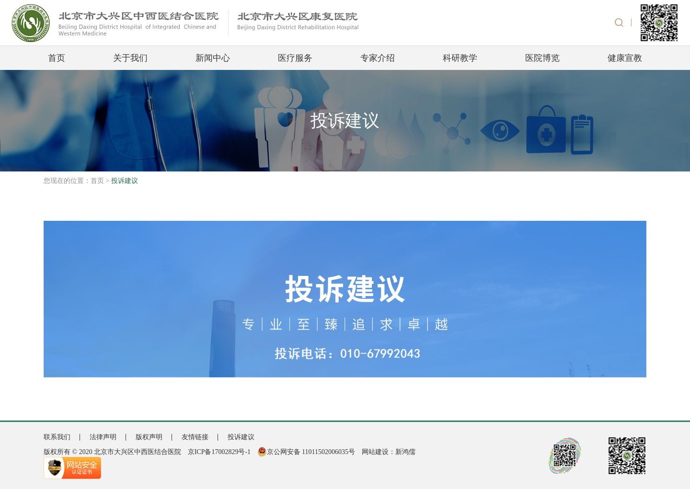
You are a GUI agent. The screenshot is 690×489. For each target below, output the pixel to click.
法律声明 (103, 437)
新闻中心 (213, 58)
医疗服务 (295, 58)
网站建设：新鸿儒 (388, 451)
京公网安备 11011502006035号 (306, 451)
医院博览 (542, 58)
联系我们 (57, 437)
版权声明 (149, 437)
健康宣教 (625, 58)
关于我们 (130, 58)
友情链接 (195, 437)
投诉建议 (241, 437)
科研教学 (460, 58)
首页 (56, 58)
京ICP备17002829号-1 (219, 451)
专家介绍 (377, 58)
